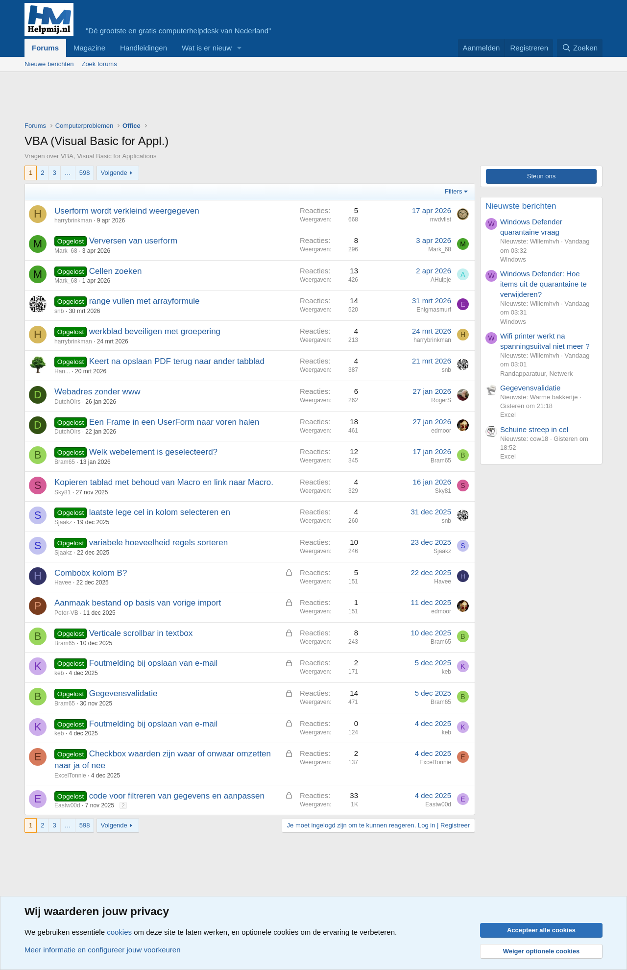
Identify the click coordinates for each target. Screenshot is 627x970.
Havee (63, 582)
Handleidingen (143, 48)
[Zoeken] (580, 48)
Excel (508, 414)
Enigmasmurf (433, 309)
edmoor (441, 430)
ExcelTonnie (70, 775)
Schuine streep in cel (534, 429)
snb (59, 311)
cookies (119, 932)
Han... (62, 371)
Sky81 (62, 492)
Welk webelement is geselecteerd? (153, 452)
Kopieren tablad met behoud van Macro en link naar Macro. (163, 482)
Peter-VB (66, 612)
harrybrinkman (73, 220)
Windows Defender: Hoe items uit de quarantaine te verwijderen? (543, 283)
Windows (513, 259)
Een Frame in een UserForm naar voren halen (174, 422)
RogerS (441, 400)
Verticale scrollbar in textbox (141, 633)
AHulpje (441, 279)
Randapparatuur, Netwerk (536, 373)
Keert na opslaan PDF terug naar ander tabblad (177, 361)
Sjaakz (63, 522)
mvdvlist (440, 219)
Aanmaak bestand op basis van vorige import (137, 602)
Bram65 (64, 462)
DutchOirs (67, 401)
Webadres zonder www (97, 391)
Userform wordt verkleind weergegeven (126, 211)
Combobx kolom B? (90, 573)
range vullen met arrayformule (144, 301)
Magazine (89, 48)
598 (84, 172)
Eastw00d (67, 805)
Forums (45, 48)
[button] (239, 48)
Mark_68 (65, 250)
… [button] (68, 172)
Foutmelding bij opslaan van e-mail (153, 663)
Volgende (114, 172)
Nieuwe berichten (48, 64)
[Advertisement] (202, 99)
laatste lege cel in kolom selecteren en (159, 512)
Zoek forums (99, 64)
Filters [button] (453, 191)
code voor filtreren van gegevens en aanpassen (177, 795)
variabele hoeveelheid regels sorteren (158, 542)
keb (59, 673)
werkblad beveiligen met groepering (154, 331)
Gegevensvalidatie (123, 693)
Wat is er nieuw (207, 48)
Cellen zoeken (115, 271)
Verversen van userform (133, 240)
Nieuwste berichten (520, 206)
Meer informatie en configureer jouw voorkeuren (102, 950)
